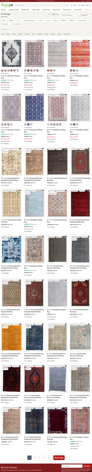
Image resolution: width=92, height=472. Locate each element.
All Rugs (3, 9)
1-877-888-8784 (6, 1)
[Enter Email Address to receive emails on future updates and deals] (72, 466)
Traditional (26, 34)
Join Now (87, 466)
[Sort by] (68, 15)
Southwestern (67, 34)
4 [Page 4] (43, 458)
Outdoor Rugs (36, 9)
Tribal (33, 34)
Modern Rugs (25, 9)
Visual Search (78, 9)
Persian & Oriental (13, 9)
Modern (8, 34)
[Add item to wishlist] (20, 40)
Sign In (74, 5)
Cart (88, 5)
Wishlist (81, 5)
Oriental (20, 34)
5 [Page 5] (48, 458)
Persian (46, 34)
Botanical (53, 34)
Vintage (14, 34)
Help (83, 1)
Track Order (88, 1)
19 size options (28, 73)
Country (59, 34)
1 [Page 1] (29, 458)
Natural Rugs (46, 9)
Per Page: (83, 15)
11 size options (5, 73)
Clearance (88, 9)
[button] (4, 20)
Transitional (39, 34)
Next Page (59, 458)
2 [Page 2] (34, 458)
